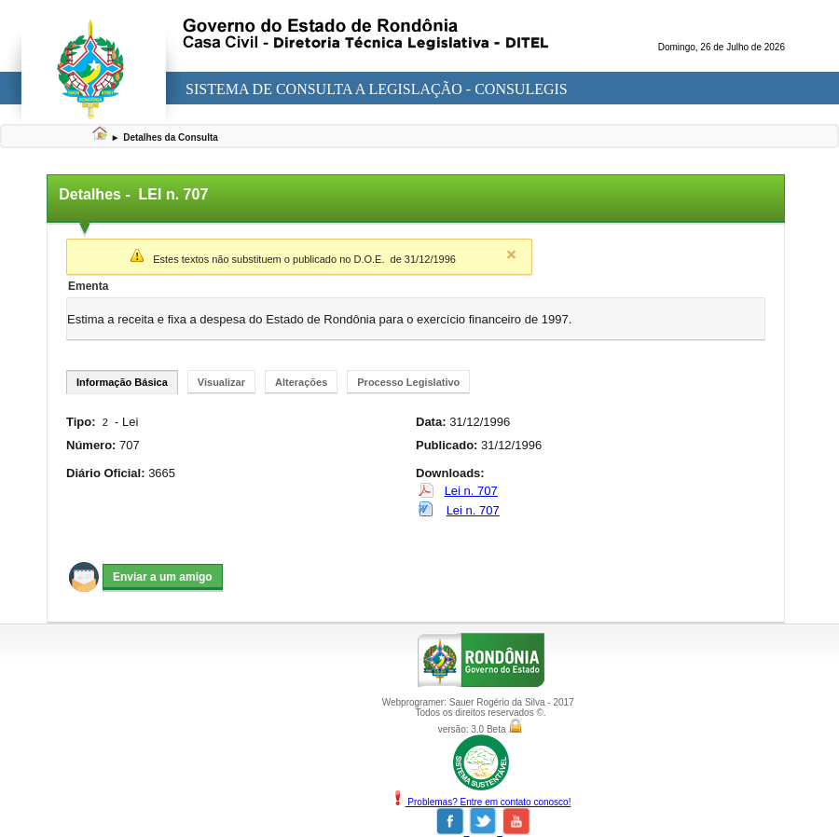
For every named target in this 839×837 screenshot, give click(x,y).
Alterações (301, 382)
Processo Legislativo (408, 382)
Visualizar (221, 382)
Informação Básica (122, 382)
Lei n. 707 (471, 491)
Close (510, 254)
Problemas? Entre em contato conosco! (481, 802)
